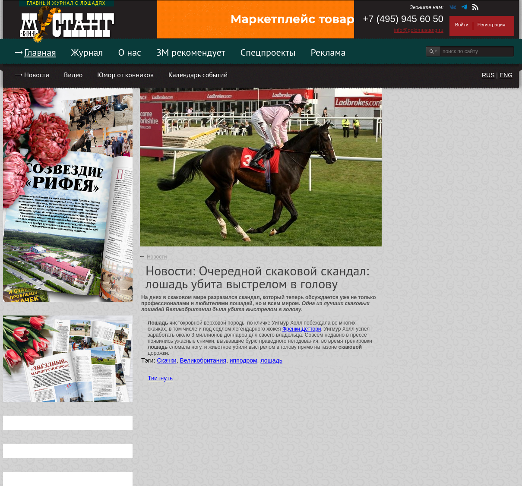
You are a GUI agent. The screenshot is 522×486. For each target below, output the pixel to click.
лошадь (271, 360)
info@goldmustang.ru (418, 30)
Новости (36, 74)
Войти (461, 24)
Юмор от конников (125, 74)
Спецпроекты (268, 52)
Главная (40, 52)
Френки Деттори (301, 329)
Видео (73, 74)
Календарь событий (198, 74)
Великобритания (203, 360)
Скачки (166, 360)
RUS (488, 75)
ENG (506, 75)
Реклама (328, 52)
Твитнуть (160, 378)
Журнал (87, 52)
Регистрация (491, 24)
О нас (129, 52)
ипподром (243, 360)
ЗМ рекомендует (190, 52)
